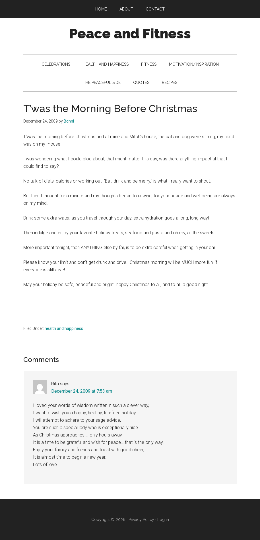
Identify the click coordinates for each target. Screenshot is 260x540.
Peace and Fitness (130, 34)
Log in (163, 519)
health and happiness (64, 328)
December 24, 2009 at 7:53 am (81, 391)
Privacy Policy (141, 519)
